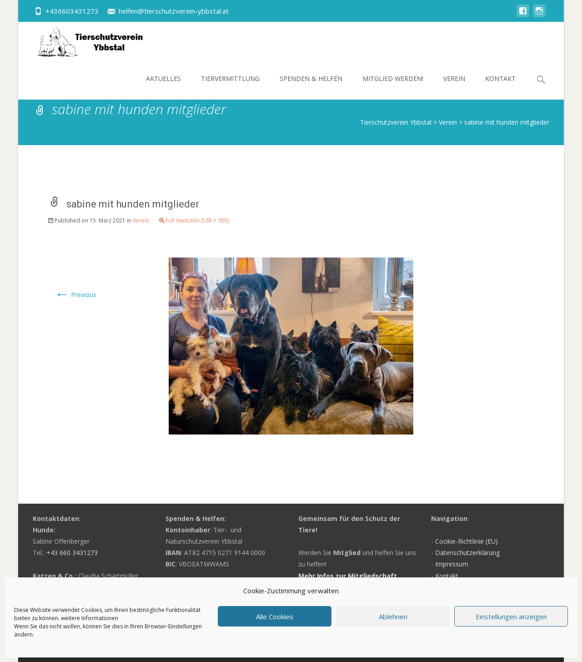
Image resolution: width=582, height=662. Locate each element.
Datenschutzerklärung (467, 552)
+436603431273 (72, 10)
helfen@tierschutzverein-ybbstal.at (174, 10)
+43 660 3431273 (72, 552)
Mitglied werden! (392, 86)
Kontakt (500, 86)
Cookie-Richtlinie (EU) (466, 541)
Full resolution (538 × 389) (197, 220)
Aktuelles (163, 86)
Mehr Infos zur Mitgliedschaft (347, 575)
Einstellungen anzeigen (511, 616)
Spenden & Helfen (311, 86)
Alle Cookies (274, 616)
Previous (75, 294)
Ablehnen (393, 616)
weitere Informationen (89, 618)
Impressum (451, 564)
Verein (454, 86)
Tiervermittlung (230, 86)
